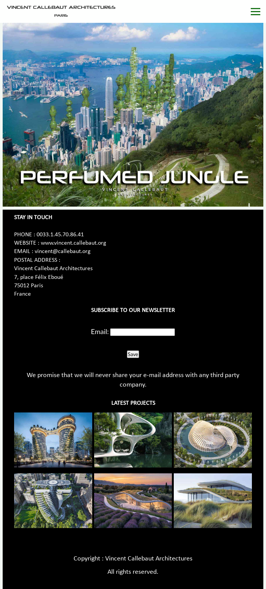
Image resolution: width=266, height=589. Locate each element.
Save (133, 354)
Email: (100, 331)
